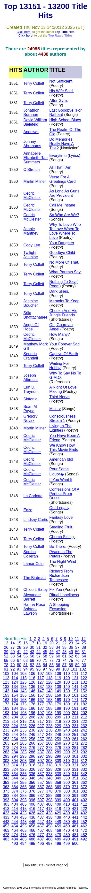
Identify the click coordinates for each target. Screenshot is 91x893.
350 (66, 778)
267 (40, 743)
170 (66, 700)
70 (38, 660)
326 (32, 769)
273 (6, 748)
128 (49, 682)
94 (25, 669)
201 (75, 713)
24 (77, 643)
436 (32, 817)
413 (6, 809)
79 (12, 665)
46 (51, 652)
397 (40, 800)
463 (6, 830)
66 (12, 660)
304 (14, 761)
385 (23, 796)
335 (23, 774)
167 (40, 700)
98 (51, 669)
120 (66, 678)
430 (66, 813)
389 (58, 796)
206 (32, 717)
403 (6, 804)
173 (6, 704)
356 (32, 782)
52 (6, 656)
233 (6, 730)
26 (6, 647)
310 (66, 761)
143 (6, 691)
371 (75, 787)
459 (58, 826)
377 (40, 791)
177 (40, 704)
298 (49, 756)
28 (19, 647)
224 (14, 726)
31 (38, 647)
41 (19, 652)
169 (58, 700)
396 (32, 800)
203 (6, 717)
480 (66, 835)
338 (49, 774)
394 (14, 800)
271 (75, 743)
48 (64, 652)
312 (84, 761)
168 (49, 700)
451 (75, 822)
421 (75, 809)
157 (40, 695)
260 (66, 739)
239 (58, 730)
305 (23, 761)
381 (75, 791)
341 (75, 774)
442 (84, 817)
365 (23, 787)
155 (23, 695)
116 (32, 678)
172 (84, 700)
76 (77, 660)
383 (6, 796)
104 (14, 674)
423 (6, 813)
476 (32, 835)
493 (14, 843)
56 (32, 656)
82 (32, 665)
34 (58, 647)
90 (84, 665)
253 (6, 739)
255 (23, 739)
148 (49, 691)
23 (71, 643)
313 (6, 765)
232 (84, 726)
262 (84, 739)
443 (6, 822)
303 (6, 761)
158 (49, 695)
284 (14, 752)
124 (14, 682)
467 (40, 830)
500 (75, 843)
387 (40, 796)
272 (84, 743)
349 (58, 778)
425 (23, 813)
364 (14, 787)
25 (84, 643)
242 (84, 730)
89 (77, 665)
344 (14, 778)
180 (66, 704)
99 (58, 669)
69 (32, 660)
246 (32, 735)
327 (40, 769)
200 (66, 713)
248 (49, 735)
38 (84, 647)
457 (40, 826)
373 (6, 791)
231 (75, 726)
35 (64, 647)
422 (84, 809)
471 (75, 830)
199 (58, 713)
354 (14, 782)
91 (6, 669)
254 (14, 739)
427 (40, 813)
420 (66, 809)
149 (58, 691)
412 (84, 804)
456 (32, 826)
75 (71, 660)
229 (58, 726)
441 (75, 817)
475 (23, 835)
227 (40, 726)
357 (40, 782)
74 (64, 660)
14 (12, 643)
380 (66, 791)
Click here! (24, 32)
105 (23, 674)
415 (23, 809)
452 (84, 822)
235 (23, 730)
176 (32, 704)
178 (49, 704)
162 (84, 695)
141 (75, 687)
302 (84, 756)
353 (6, 782)
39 (6, 652)
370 (66, 787)
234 (14, 730)
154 (14, 695)
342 (84, 774)
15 (19, 643)
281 (75, 748)
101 (74, 669)
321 (75, 765)
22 (64, 643)
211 (75, 717)
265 (23, 743)
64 (84, 656)
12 (83, 639)
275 (23, 748)
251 (75, 735)
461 (75, 826)
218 (49, 721)
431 (75, 813)
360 (66, 782)
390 (66, 796)
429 (58, 813)
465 (23, 830)
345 (23, 778)
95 (32, 669)
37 (77, 647)
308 (49, 761)
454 (14, 826)
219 (58, 721)
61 (64, 656)
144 (14, 691)
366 (32, 787)
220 (66, 721)
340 (66, 774)
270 (66, 743)
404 (14, 804)
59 (51, 656)
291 (75, 752)
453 (6, 826)
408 (49, 804)
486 (32, 839)
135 (23, 687)
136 (32, 687)
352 (84, 778)
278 (49, 748)
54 (19, 656)
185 (23, 708)
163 (6, 700)
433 (6, 817)
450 (66, 822)
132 (84, 682)
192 (84, 708)
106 (32, 674)
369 (58, 787)
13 (6, 643)
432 (84, 813)
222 (84, 721)
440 (66, 817)
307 (40, 761)
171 (75, 700)
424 (14, 813)
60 (58, 656)
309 (58, 761)
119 (58, 678)
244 (14, 735)
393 (6, 800)
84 (45, 665)
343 (6, 778)
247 (40, 735)
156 (32, 695)
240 (66, 730)
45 (45, 652)
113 (6, 678)
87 (64, 665)
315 (23, 765)
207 (40, 717)
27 (12, 647)
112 (84, 674)
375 (23, 791)
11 (77, 639)
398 (49, 800)
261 (75, 739)
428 (49, 813)
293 (6, 756)
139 (58, 687)
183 (6, 708)
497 (49, 843)
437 (40, 817)
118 (49, 678)
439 (58, 817)
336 (32, 774)
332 (84, 769)
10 (70, 639)
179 (58, 704)
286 (32, 752)
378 (49, 791)
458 (49, 826)
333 (6, 774)
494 (23, 843)
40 (12, 652)
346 (32, 778)
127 (40, 682)
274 (14, 748)
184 (14, 708)
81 (25, 665)
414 (14, 809)
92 (12, 669)
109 (58, 674)
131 (75, 682)
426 (32, 813)
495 (32, 843)
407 (40, 804)
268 (49, 743)
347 (40, 778)
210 (66, 717)
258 (49, 739)
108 (49, 674)
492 (84, 839)
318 (49, 765)
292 (84, 752)
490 (66, 839)
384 (14, 796)
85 (51, 665)
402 (84, 800)
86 (58, 665)
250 (66, 735)
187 (40, 708)
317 (40, 765)
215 (23, 721)
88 (71, 665)
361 (75, 782)
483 (6, 839)
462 (84, 826)
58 (45, 656)
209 (58, 717)
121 (75, 678)
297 (40, 756)
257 (40, 739)
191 (75, 708)
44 (38, 652)
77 (84, 660)
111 (75, 674)
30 (32, 647)
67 (19, 660)
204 (14, 717)
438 (49, 817)
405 (23, 804)
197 (40, 713)
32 (45, 647)
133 (6, 687)
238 (49, 730)
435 (23, 817)
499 (66, 843)
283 (6, 752)
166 (32, 700)
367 (40, 787)
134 (14, 687)
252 (84, 735)
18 (38, 643)
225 (23, 726)
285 (23, 752)
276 (32, 748)
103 (6, 674)
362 (84, 782)
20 (51, 643)
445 (23, 822)
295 (23, 756)
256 (32, 739)
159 (58, 695)
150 (66, 691)
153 (6, 695)
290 (66, 752)
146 (32, 691)
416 (32, 809)
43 (32, 652)
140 (66, 687)
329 (58, 769)
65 (6, 660)
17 (32, 643)
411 (75, 804)
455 (23, 826)
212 (84, 717)
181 (75, 704)
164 (14, 700)
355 (23, 782)
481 (75, 835)
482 (84, 835)
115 (23, 678)
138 (49, 687)
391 (75, 796)
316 (32, 765)
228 (49, 726)
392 (84, 796)
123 (6, 682)
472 (84, 830)
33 (51, 647)
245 (23, 735)
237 (40, 730)
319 (58, 765)
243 (6, 735)
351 (75, 778)
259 (58, 739)
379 (58, 791)
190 (66, 708)
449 (58, 822)
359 (58, 782)
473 (6, 835)
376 (32, 791)
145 (23, 691)
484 (14, 839)
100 (65, 669)
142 (84, 687)
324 (14, 769)
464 (14, 830)
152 (84, 691)
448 (49, 822)
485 (23, 839)
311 (75, 761)
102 (83, 669)
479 (58, 835)
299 (58, 756)
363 (6, 787)
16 (25, 643)
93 (19, 669)
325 (23, 769)
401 (75, 800)
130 (66, 682)
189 (58, 708)
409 (58, 804)
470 (66, 830)
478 (49, 835)
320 (66, 765)
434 (14, 817)
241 (75, 730)
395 (23, 800)
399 (58, 800)
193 (6, 713)
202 (84, 713)
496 (40, 843)
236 (32, 730)
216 (32, 721)
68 (25, 660)
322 (84, 765)
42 (25, 652)
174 (14, 704)
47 (58, 652)
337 (40, 774)
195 (23, 713)
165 (23, 700)
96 (38, 669)
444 (14, 822)
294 (14, 756)
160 (66, 695)
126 (32, 682)
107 (40, 674)
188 (49, 708)
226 (32, 726)
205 (23, 717)
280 (66, 748)
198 (49, 713)
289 (58, 752)
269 (58, 743)
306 (32, 761)
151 (75, 691)
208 (49, 717)
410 (66, 804)
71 (45, 660)
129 (58, 682)
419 (58, 809)
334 (14, 774)
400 (66, 800)
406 (32, 804)
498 (58, 843)
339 (58, 774)
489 (58, 839)
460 (66, 826)
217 (40, 721)
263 (6, 743)
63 (77, 656)
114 (14, 678)
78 (6, 665)
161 (75, 695)
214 (14, 721)
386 (32, 796)
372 (84, 787)
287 (40, 752)
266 (32, 743)
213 (6, 721)
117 (40, 678)
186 (32, 708)
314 (14, 765)
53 (12, 656)
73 (58, 660)
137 (40, 687)
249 (58, 735)
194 (14, 713)
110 (66, 674)
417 (40, 809)
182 (84, 704)
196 (32, 713)
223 (6, 726)
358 (49, 782)
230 (66, 726)
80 (19, 665)
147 (40, 691)
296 (32, 756)
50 (77, 652)
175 (23, 704)
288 (49, 752)
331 (75, 769)
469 (58, 830)
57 (38, 656)
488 (49, 839)
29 (25, 647)
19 (45, 643)
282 (84, 748)
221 (75, 721)
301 (75, 756)
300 (66, 756)
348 (49, 778)
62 (71, 656)
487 (40, 839)
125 (23, 682)
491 (75, 839)
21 (58, 643)
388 (49, 796)
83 (38, 665)
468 (49, 830)
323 (6, 769)
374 (14, 791)
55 (25, 656)
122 (84, 678)
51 (84, 652)
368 (49, 787)
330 (66, 769)
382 (84, 791)
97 (45, 669)
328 (49, 769)
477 (40, 835)
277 (40, 748)
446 (32, 822)
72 (51, 660)
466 (32, 830)
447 (40, 822)
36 (71, 647)
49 (71, 652)
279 (58, 748)
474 (14, 835)
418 (49, 809)
